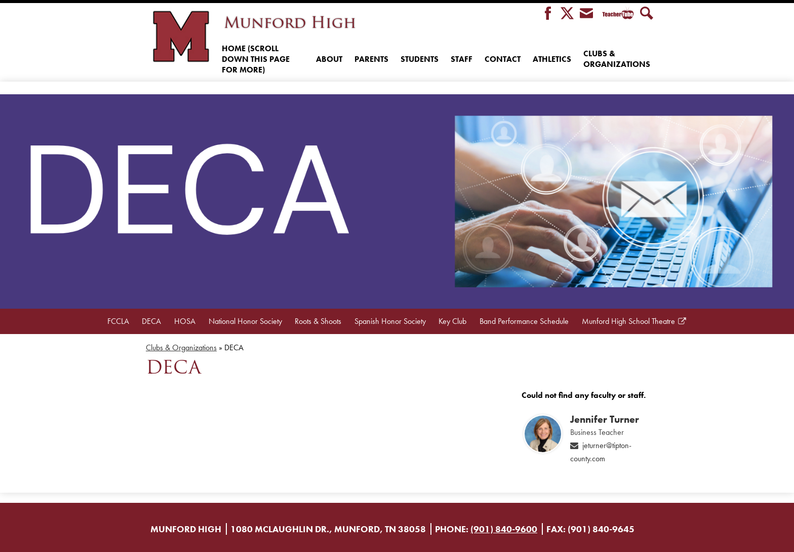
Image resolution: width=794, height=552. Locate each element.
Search (647, 14)
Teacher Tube (617, 14)
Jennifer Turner (604, 419)
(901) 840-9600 (503, 529)
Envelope (586, 14)
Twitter (567, 14)
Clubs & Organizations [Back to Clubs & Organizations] (181, 347)
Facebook (548, 14)
